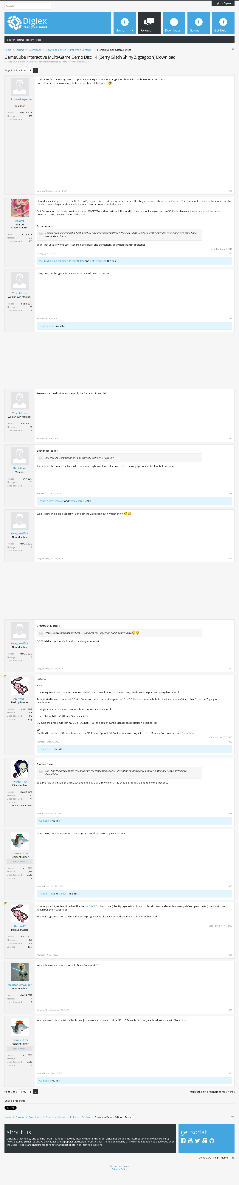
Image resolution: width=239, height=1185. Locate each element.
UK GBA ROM (92, 919)
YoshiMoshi (19, 306)
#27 (230, 681)
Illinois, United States (22, 818)
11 (31, 495)
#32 (230, 1023)
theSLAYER (45, 273)
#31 (230, 967)
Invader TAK (19, 794)
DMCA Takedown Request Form (106, 61)
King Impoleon (60, 273)
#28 (230, 754)
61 (31, 808)
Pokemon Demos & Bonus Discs (34, 74)
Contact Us (205, 1170)
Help (216, 1170)
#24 (230, 451)
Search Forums (15, 39)
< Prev (22, 83)
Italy (30, 732)
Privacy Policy (119, 1182)
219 (30, 250)
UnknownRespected (20, 114)
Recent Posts (33, 39)
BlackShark (20, 481)
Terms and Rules (119, 1179)
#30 (230, 899)
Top (232, 1170)
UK (31, 891)
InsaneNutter (76, 273)
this (63, 224)
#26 (230, 571)
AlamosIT (19, 711)
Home (224, 1170)
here (63, 214)
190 (30, 129)
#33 (230, 1086)
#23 (230, 331)
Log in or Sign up (223, 3)
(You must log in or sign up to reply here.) (212, 1104)
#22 (230, 266)
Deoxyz (19, 233)
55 (31, 320)
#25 (230, 506)
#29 (230, 826)
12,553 (29, 884)
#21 (230, 204)
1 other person (98, 273)
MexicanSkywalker (20, 997)
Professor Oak (69, 74)
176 (30, 725)
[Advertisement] (200, 117)
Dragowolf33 (19, 546)
